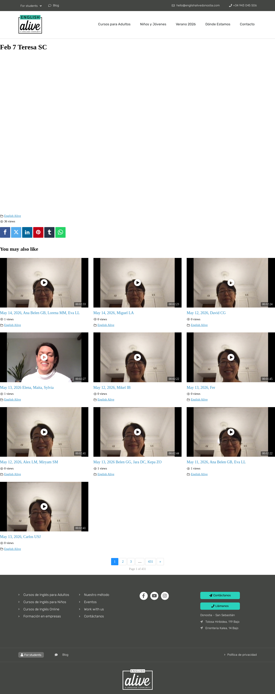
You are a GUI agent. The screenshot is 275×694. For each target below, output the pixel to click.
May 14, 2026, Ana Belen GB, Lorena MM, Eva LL (40, 313)
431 (150, 561)
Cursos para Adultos (114, 24)
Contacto (247, 24)
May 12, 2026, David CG (206, 313)
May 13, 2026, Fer (201, 387)
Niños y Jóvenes (153, 24)
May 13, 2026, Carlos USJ (20, 537)
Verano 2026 (186, 24)
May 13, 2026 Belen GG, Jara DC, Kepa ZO (127, 462)
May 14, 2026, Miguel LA (113, 313)
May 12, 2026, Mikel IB (112, 387)
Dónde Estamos (217, 24)
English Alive (12, 216)
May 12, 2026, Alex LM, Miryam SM (29, 462)
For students (31, 6)
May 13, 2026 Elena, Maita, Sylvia (27, 387)
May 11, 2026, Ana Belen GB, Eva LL (216, 462)
